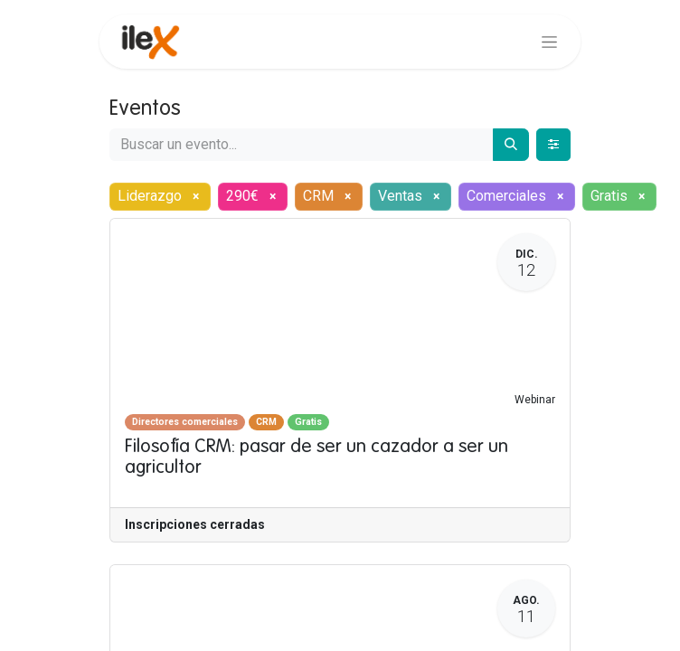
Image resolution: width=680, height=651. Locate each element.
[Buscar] (511, 144)
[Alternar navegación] (549, 42)
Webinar (535, 399)
